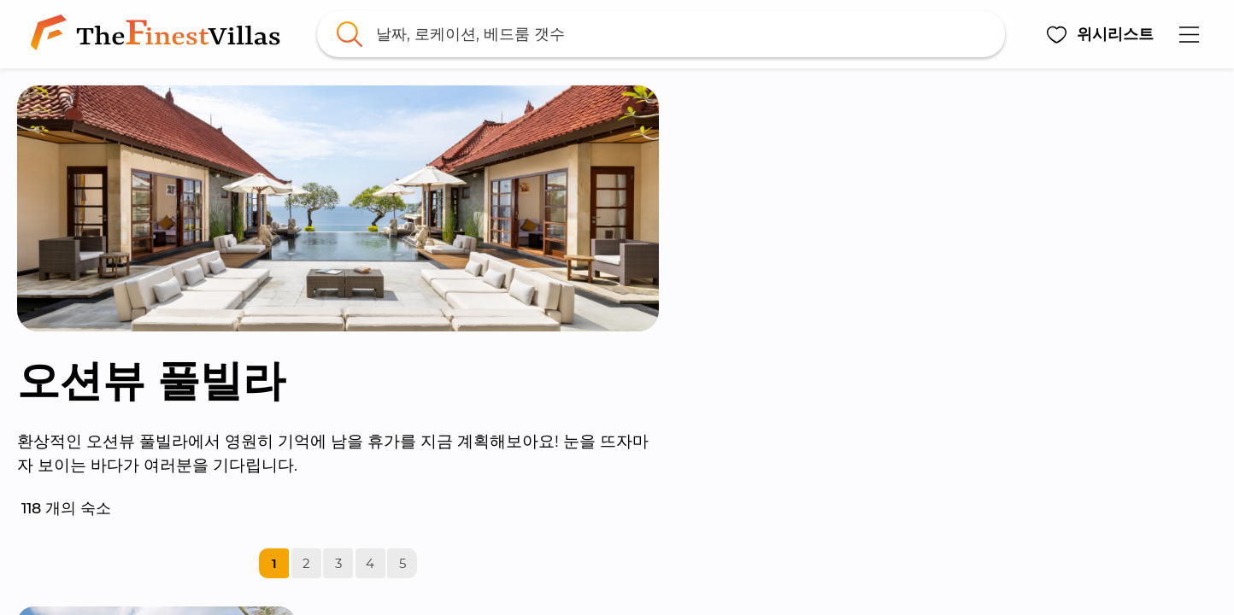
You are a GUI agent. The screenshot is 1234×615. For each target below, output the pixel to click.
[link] (159, 34)
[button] (1099, 34)
